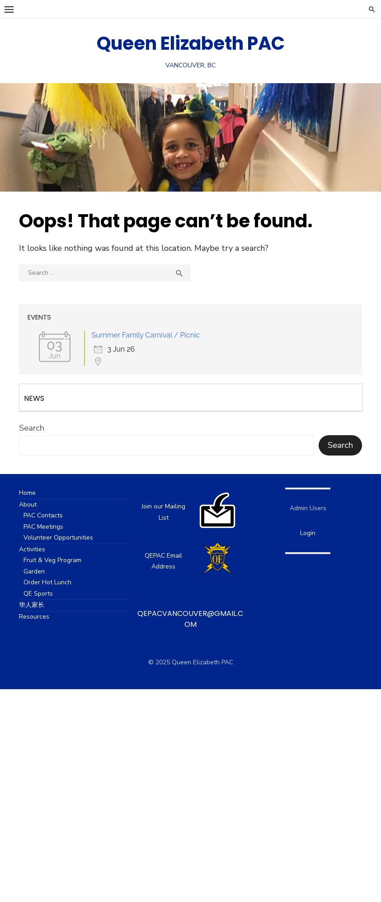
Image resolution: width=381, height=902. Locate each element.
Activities (40, 549)
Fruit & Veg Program (60, 560)
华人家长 (39, 605)
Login (302, 533)
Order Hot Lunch (56, 582)
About (36, 504)
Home (35, 493)
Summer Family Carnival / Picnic (154, 335)
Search (39, 428)
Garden (42, 571)
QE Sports (46, 593)
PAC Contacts (51, 515)
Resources (42, 616)
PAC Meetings (51, 526)
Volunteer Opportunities (66, 537)
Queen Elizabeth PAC (191, 43)
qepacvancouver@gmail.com (190, 619)
